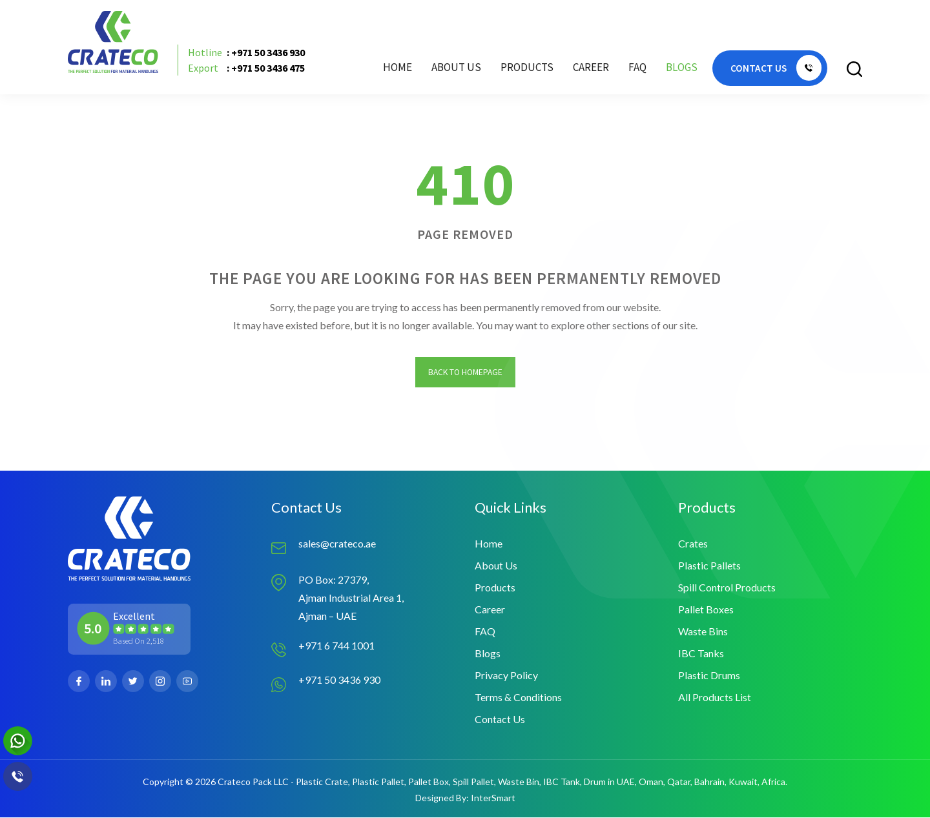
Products (495, 588)
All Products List (714, 697)
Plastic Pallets (709, 566)
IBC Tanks (701, 654)
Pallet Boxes (706, 610)
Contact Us (500, 719)
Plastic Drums (709, 676)
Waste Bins (703, 632)
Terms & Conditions (518, 697)
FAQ (636, 68)
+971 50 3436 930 (339, 680)
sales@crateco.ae (337, 544)
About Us (455, 68)
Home (396, 68)
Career (590, 68)
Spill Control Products (727, 588)
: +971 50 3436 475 (246, 68)
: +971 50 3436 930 (246, 52)
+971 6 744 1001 (336, 645)
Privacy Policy (506, 676)
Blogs (680, 68)
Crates (693, 544)
